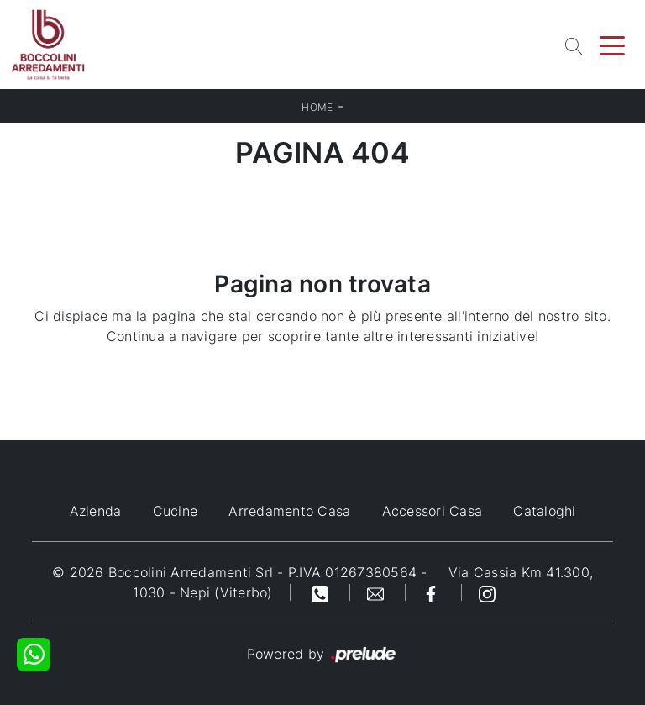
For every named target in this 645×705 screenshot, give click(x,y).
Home (317, 107)
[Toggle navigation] (612, 44)
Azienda (96, 510)
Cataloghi (544, 510)
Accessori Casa (432, 510)
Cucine (175, 510)
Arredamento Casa (289, 510)
